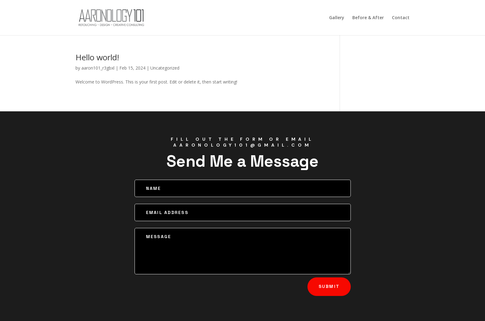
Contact (401, 17)
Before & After (368, 17)
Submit (329, 286)
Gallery (336, 17)
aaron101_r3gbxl (97, 68)
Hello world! (97, 57)
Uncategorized (164, 68)
